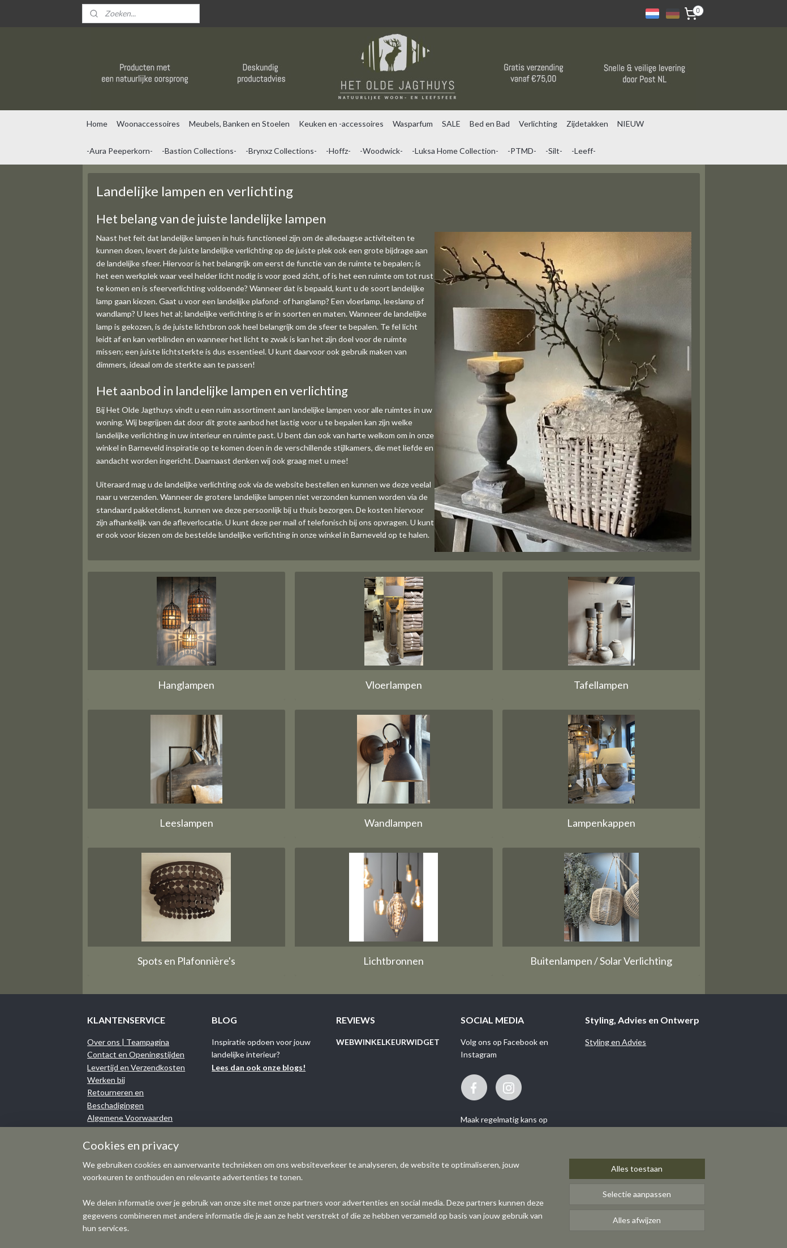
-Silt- (553, 151)
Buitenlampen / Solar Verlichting (601, 961)
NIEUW (630, 123)
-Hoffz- (338, 151)
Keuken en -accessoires (341, 123)
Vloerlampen (393, 685)
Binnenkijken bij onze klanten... (140, 1155)
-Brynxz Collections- (281, 151)
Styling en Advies (615, 1042)
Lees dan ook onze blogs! (259, 1067)
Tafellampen (601, 685)
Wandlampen (393, 823)
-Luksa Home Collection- (455, 151)
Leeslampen (186, 823)
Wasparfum (413, 123)
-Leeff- (583, 151)
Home (97, 123)
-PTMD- (522, 151)
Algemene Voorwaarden (130, 1117)
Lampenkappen (601, 823)
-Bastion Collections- (199, 151)
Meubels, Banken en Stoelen (239, 123)
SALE (451, 123)
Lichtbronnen (393, 961)
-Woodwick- (381, 151)
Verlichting (538, 123)
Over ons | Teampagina (128, 1042)
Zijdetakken (587, 123)
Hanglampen (186, 685)
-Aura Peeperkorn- (120, 151)
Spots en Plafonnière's (186, 961)
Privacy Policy (111, 1143)
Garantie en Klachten (125, 1130)
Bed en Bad (490, 123)
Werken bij (106, 1080)
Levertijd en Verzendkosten (136, 1067)
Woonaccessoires (148, 123)
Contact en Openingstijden (135, 1054)
